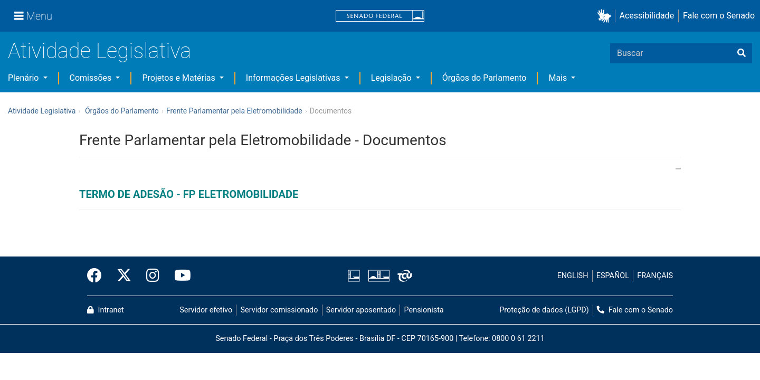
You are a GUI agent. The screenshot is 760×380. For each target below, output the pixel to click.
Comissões (92, 78)
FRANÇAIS (655, 275)
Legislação (392, 78)
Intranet (105, 310)
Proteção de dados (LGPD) (544, 310)
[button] (606, 16)
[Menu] (33, 15)
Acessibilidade (647, 16)
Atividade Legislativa (99, 51)
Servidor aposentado (361, 310)
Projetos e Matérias (179, 78)
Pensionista (424, 310)
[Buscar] (741, 53)
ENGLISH (572, 275)
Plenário (24, 78)
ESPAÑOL (612, 275)
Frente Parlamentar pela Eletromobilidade (234, 111)
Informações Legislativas (294, 78)
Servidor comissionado (279, 310)
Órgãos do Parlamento (484, 78)
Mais (558, 78)
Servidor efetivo (205, 310)
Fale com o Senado (719, 16)
